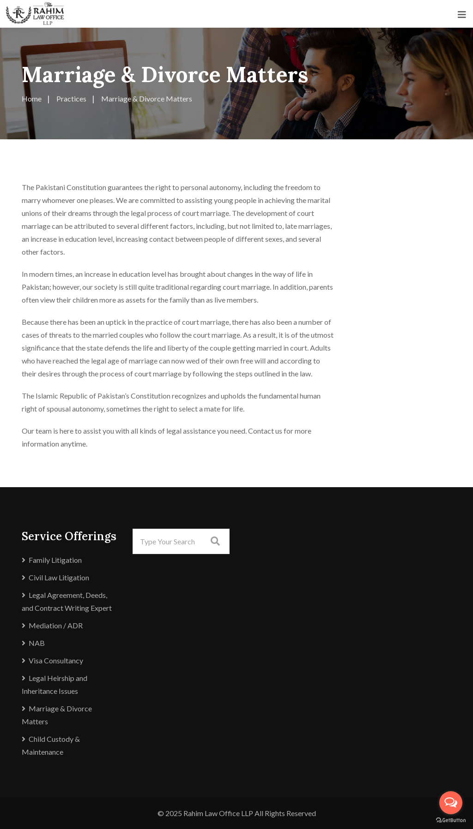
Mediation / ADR (56, 625)
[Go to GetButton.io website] (451, 820)
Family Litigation (55, 559)
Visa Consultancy (56, 660)
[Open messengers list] (450, 802)
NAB (37, 642)
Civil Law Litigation (59, 577)
